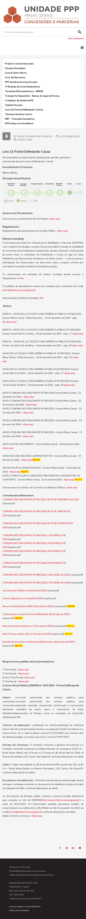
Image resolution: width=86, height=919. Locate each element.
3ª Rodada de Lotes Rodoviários (22, 86)
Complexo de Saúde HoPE (19, 100)
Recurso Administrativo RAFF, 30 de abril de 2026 (27, 606)
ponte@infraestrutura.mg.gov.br (19, 290)
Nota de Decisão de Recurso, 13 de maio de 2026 (27, 625)
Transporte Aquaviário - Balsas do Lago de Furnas (32, 95)
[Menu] (82, 47)
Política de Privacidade (19, 910)
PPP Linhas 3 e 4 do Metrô (19, 123)
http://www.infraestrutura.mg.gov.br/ (60, 800)
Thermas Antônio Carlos (18, 114)
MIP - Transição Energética (19, 118)
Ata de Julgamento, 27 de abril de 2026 (22, 598)
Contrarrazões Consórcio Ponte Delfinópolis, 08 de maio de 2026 (35, 614)
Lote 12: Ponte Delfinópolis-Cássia (24, 109)
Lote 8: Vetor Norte (16, 72)
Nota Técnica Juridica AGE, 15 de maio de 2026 (26, 633)
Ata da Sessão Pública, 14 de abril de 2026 (24, 590)
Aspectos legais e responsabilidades (25, 906)
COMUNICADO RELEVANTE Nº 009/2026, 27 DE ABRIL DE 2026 (35, 582)
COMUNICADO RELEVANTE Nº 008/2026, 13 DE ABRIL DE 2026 (35, 574)
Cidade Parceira (14, 105)
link (21, 278)
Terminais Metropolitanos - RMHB (24, 91)
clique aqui (54, 218)
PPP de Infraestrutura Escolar (21, 82)
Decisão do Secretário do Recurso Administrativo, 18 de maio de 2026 (38, 641)
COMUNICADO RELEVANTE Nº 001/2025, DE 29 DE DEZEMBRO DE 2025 (40, 499)
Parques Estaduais (15, 68)
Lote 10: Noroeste (15, 77)
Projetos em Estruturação (19, 63)
